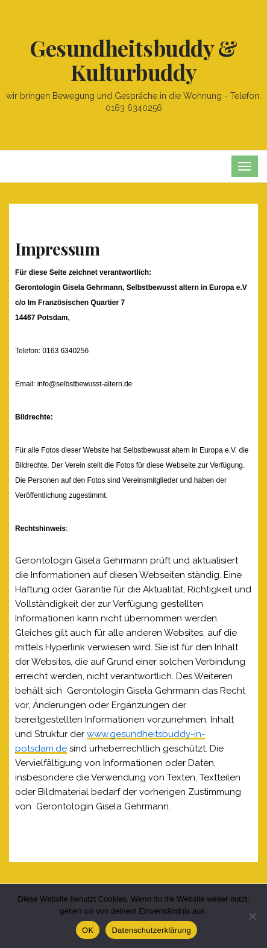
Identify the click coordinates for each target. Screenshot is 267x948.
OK (87, 930)
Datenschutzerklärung (151, 930)
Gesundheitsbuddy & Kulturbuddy (133, 59)
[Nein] (252, 916)
